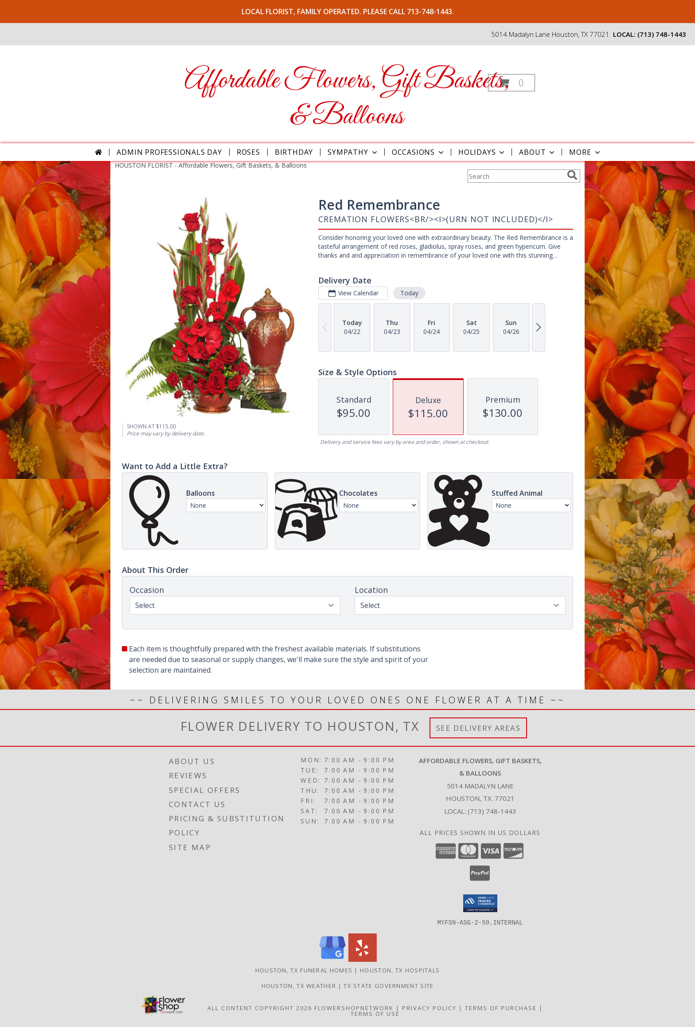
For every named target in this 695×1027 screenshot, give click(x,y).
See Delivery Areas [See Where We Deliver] (478, 728)
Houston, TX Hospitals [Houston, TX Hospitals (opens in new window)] (400, 970)
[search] (572, 175)
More (585, 152)
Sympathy (353, 152)
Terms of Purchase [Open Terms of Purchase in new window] (501, 1007)
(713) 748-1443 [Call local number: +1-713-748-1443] (661, 34)
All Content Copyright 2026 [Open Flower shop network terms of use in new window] (259, 1007)
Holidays (482, 152)
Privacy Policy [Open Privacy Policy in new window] (429, 1007)
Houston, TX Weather (299, 985)
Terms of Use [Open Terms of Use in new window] (375, 1013)
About (537, 152)
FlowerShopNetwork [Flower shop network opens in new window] (354, 1007)
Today (409, 293)
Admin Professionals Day (169, 152)
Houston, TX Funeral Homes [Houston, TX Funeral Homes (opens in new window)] (304, 970)
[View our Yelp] (362, 959)
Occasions (418, 152)
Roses (248, 152)
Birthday (294, 152)
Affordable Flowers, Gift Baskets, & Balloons (346, 99)
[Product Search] (515, 176)
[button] (511, 82)
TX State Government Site (388, 985)
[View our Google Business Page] (332, 959)
